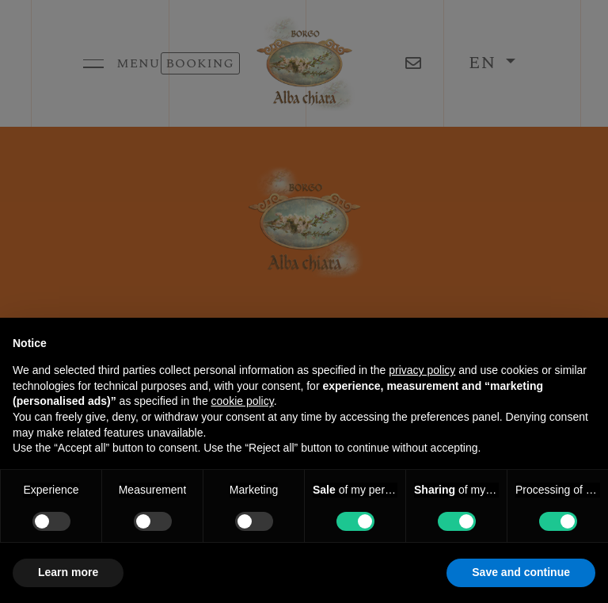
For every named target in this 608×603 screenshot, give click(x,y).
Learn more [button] (68, 572)
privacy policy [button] (422, 370)
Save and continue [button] (521, 572)
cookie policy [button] (242, 401)
